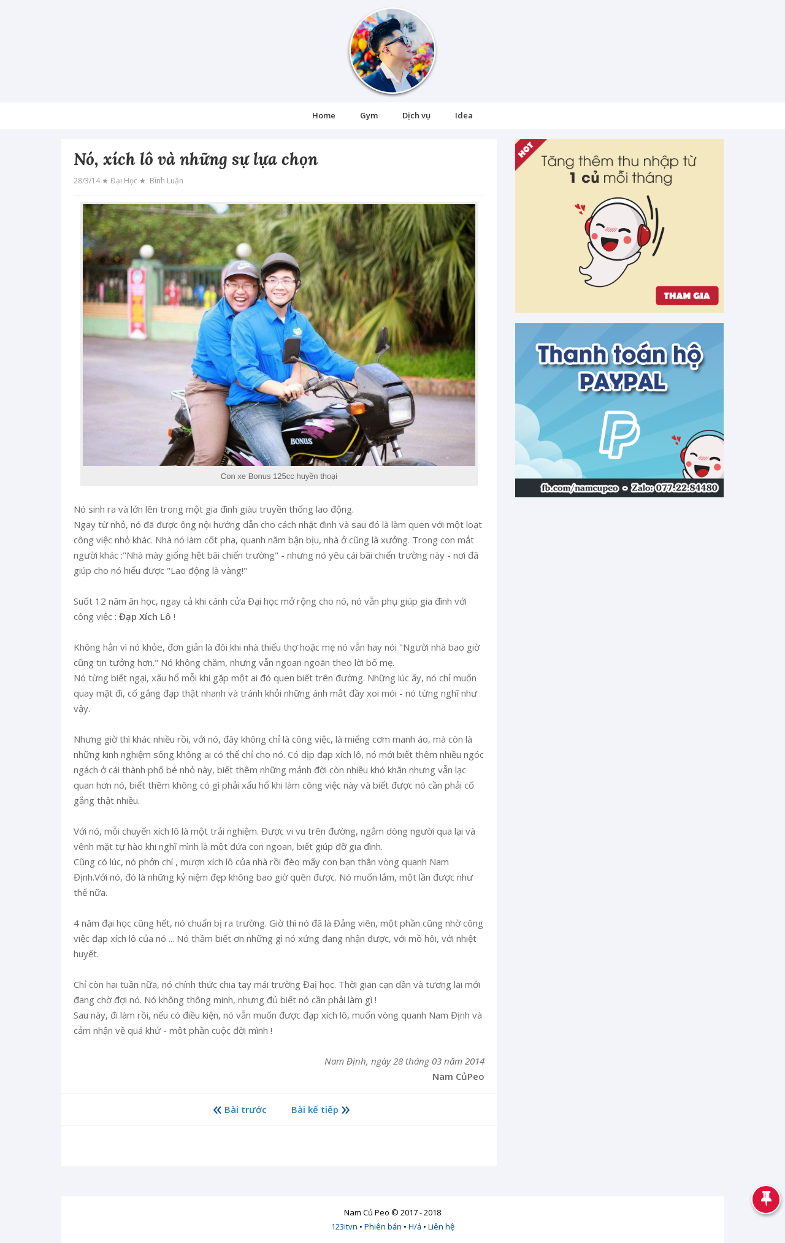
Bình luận (165, 180)
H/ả (414, 1226)
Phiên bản (383, 1226)
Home (323, 115)
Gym (369, 115)
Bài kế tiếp (315, 1109)
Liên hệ (441, 1226)
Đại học (124, 180)
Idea (464, 115)
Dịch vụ (416, 115)
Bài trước (245, 1109)
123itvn (344, 1226)
